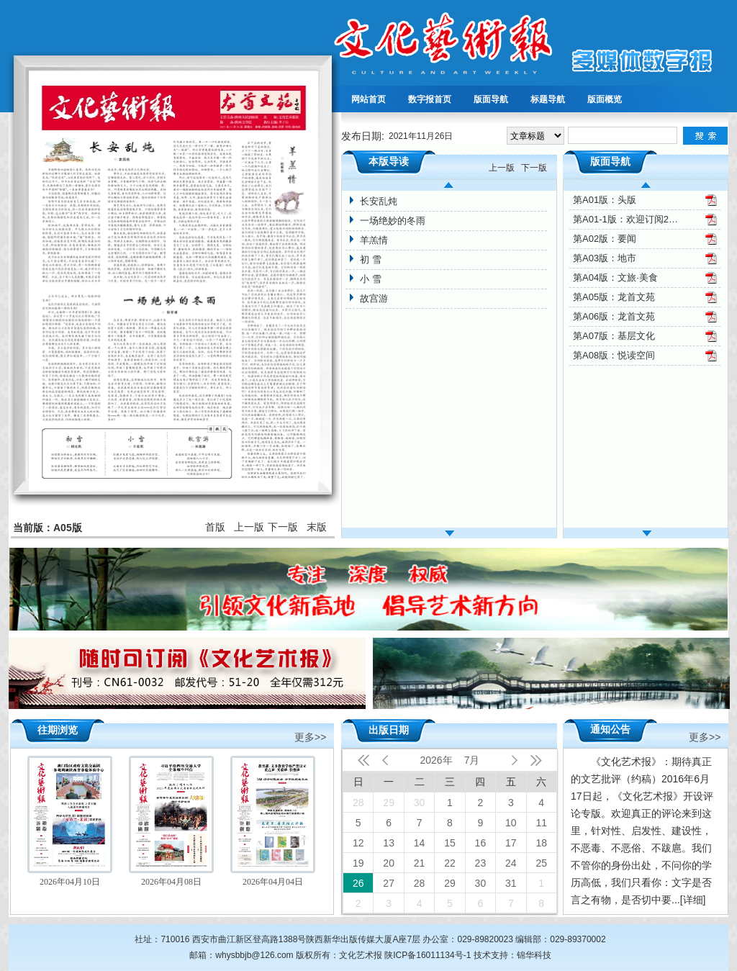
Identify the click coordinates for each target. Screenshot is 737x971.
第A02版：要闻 (604, 238)
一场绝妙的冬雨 (392, 220)
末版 (317, 527)
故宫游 (374, 298)
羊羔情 (374, 240)
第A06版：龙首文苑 (614, 316)
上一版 (249, 527)
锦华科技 (534, 955)
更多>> (310, 736)
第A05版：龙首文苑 (614, 297)
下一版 (283, 527)
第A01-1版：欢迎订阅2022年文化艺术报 (627, 219)
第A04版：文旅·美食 (615, 277)
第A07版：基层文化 (614, 335)
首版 (215, 527)
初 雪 (370, 259)
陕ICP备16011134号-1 (427, 955)
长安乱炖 (378, 201)
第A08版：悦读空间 (614, 355)
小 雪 (370, 279)
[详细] (693, 899)
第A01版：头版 (604, 199)
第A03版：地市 (604, 258)
